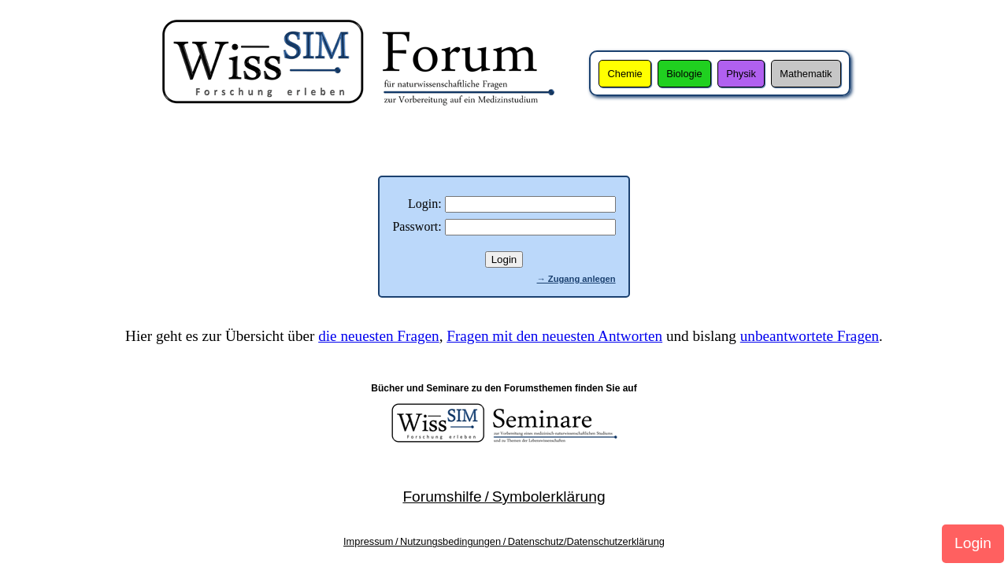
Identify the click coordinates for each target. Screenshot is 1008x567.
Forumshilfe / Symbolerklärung (503, 496)
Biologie (684, 74)
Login (972, 543)
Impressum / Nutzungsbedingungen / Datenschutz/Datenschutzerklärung (504, 541)
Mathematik (806, 74)
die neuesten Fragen (378, 336)
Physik (741, 74)
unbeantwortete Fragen (809, 336)
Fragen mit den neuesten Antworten (554, 336)
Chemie (625, 74)
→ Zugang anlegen (576, 279)
